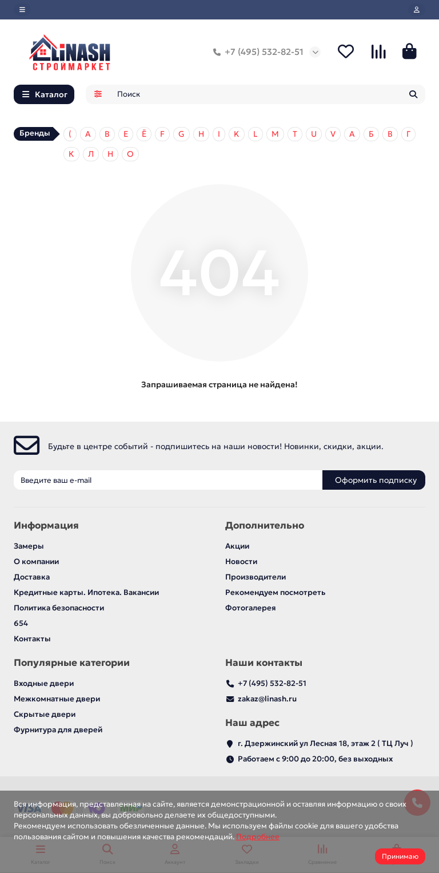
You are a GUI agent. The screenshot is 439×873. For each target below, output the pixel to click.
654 (21, 623)
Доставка (32, 577)
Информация (46, 525)
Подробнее (258, 837)
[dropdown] (22, 9)
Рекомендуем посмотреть (275, 592)
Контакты (32, 639)
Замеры (29, 546)
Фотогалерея (250, 608)
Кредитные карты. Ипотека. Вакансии (86, 592)
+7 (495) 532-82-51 (256, 52)
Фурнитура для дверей (58, 730)
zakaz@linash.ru (267, 699)
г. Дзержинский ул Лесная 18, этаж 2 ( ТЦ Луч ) (325, 743)
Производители (255, 577)
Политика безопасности (59, 608)
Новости (241, 561)
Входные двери (44, 683)
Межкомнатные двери (57, 699)
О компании (36, 561)
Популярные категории (72, 663)
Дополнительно (264, 525)
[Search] (268, 94)
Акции (237, 546)
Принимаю (400, 856)
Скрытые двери (44, 714)
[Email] (168, 480)
